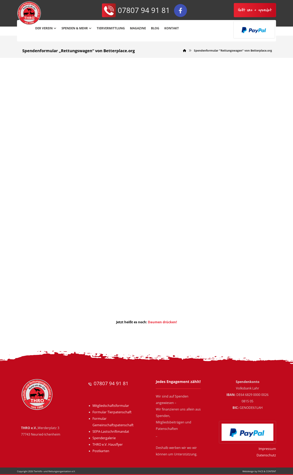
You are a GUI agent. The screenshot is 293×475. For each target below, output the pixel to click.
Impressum (267, 448)
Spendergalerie (104, 438)
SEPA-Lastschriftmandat (110, 431)
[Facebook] (180, 10)
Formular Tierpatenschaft (112, 412)
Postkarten (100, 451)
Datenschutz (266, 455)
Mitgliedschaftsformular (110, 405)
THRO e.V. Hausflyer (107, 444)
